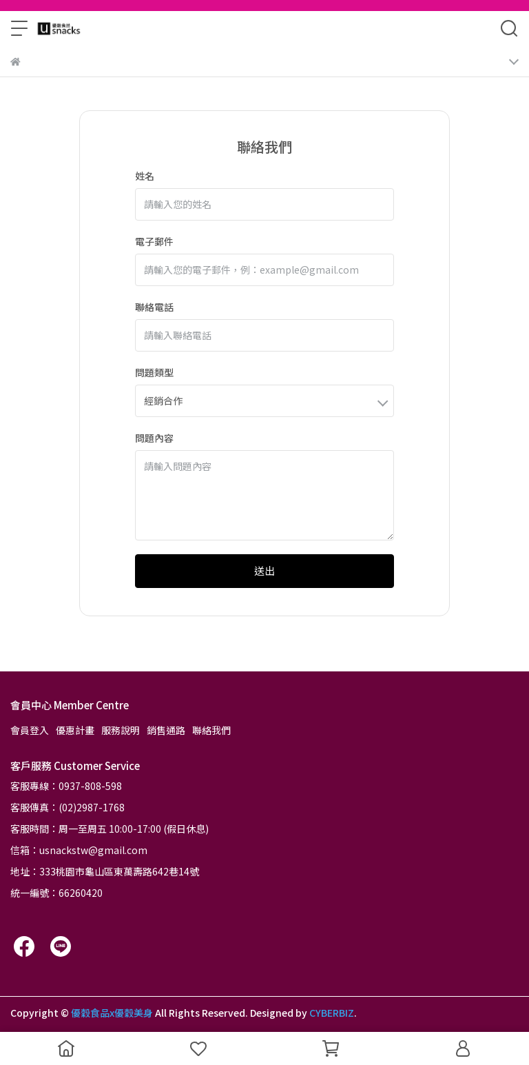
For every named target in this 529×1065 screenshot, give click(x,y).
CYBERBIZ (331, 1013)
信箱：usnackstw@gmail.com (78, 850)
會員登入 (29, 730)
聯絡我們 (211, 730)
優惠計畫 (75, 730)
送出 (264, 570)
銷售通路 (166, 730)
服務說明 (120, 730)
